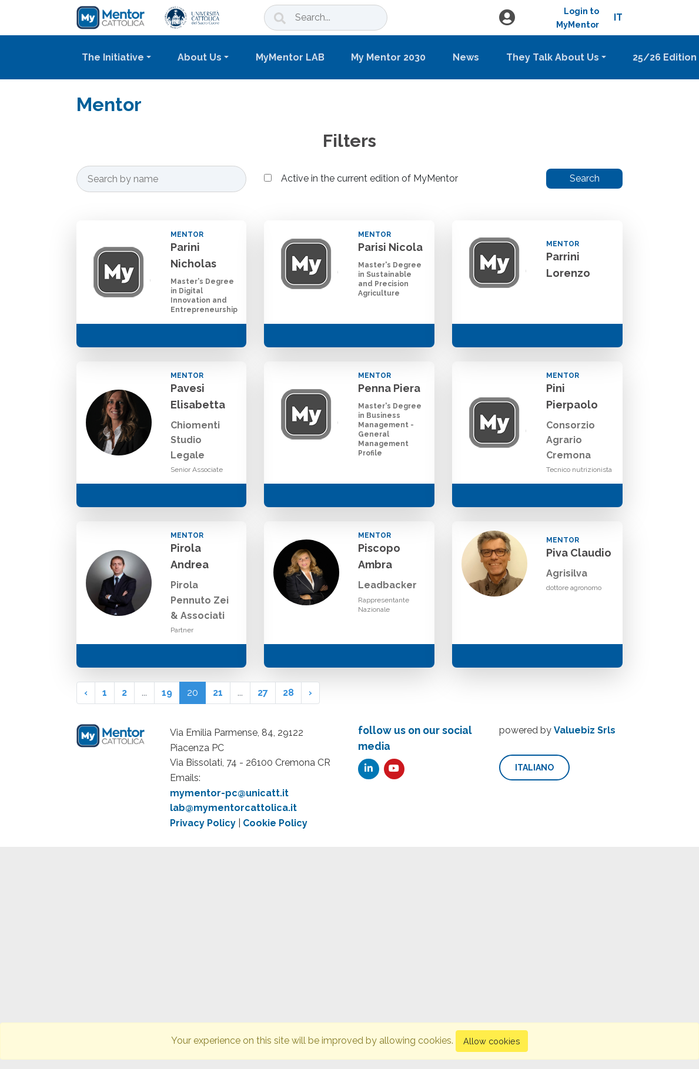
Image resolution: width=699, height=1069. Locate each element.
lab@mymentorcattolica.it (233, 807)
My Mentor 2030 (388, 57)
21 (218, 692)
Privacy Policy (203, 823)
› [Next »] (310, 692)
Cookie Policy (275, 823)
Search (585, 178)
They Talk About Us (552, 57)
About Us (200, 57)
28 (288, 692)
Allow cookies (491, 1041)
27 (262, 692)
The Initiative (113, 57)
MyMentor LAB (290, 57)
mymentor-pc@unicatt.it (229, 793)
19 (167, 692)
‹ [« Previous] (86, 692)
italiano (534, 767)
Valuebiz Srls (585, 730)
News (466, 57)
